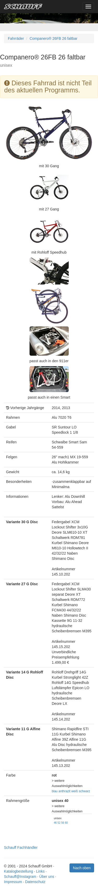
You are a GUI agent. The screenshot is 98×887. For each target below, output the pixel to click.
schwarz (84, 791)
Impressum (13, 882)
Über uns (46, 876)
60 (66, 822)
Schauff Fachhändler (21, 847)
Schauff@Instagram (20, 876)
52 (58, 822)
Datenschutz (35, 882)
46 (55, 822)
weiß (74, 791)
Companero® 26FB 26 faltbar (53, 38)
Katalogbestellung (18, 871)
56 (62, 822)
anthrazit (65, 791)
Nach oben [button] (82, 868)
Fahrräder (16, 38)
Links (40, 871)
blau (54, 791)
